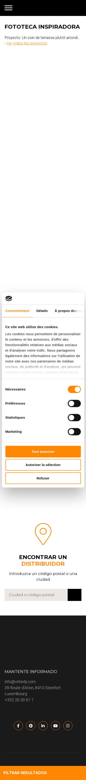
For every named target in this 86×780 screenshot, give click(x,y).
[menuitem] (75, 8)
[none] (75, 8)
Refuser (43, 478)
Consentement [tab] (17, 311)
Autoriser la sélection (43, 465)
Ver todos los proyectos (27, 43)
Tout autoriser (43, 451)
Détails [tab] (42, 311)
